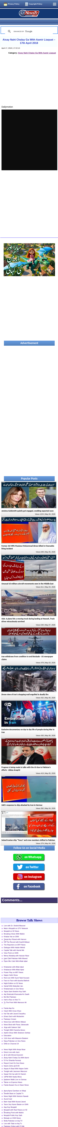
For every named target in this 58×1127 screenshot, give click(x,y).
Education (7, 1030)
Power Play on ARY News (13, 967)
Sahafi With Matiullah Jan (13, 981)
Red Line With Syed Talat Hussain (16, 972)
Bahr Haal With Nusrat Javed (15, 1096)
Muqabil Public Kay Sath (13, 1110)
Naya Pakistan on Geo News (14, 1036)
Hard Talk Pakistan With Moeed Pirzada (15, 953)
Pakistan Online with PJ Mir (14, 1121)
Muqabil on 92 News (11, 926)
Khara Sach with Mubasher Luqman (14, 1011)
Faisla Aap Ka (9, 1003)
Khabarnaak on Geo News (14, 983)
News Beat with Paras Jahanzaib (16, 1019)
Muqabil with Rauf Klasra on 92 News (15, 1105)
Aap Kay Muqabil (10, 1102)
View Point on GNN (11, 948)
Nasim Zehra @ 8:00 (11, 1060)
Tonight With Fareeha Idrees (14, 1025)
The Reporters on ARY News (14, 939)
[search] (28, 26)
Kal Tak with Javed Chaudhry (15, 1008)
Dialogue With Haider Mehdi (14, 942)
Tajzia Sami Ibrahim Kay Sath (15, 986)
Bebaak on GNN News (12, 1113)
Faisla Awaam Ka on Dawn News (16, 1080)
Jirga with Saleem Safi (12, 1022)
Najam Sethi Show (11, 970)
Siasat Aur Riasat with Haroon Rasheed (15, 934)
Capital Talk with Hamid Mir (14, 945)
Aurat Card (8, 1094)
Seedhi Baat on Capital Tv (13, 1088)
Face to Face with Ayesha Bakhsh (16, 975)
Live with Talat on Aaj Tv (13, 1118)
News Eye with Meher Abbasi (15, 1016)
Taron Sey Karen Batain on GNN (16, 1099)
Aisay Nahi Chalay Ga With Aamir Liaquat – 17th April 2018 (29, 36)
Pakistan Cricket (10, 1014)
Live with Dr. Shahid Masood (14, 920)
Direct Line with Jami (11, 1047)
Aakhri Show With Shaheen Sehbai (17, 1027)
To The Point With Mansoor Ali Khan (15, 997)
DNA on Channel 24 (11, 1038)
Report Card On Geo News (14, 1058)
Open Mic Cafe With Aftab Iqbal (15, 956)
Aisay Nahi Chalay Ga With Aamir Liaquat (37, 47)
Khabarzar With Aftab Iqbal (14, 964)
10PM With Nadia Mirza (13, 1071)
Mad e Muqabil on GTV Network (16, 923)
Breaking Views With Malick (14, 928)
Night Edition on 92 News (13, 978)
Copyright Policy (35, 4)
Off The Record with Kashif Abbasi (17, 937)
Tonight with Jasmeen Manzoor (15, 1066)
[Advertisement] (29, 78)
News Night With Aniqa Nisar (14, 1044)
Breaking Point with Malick (14, 1107)
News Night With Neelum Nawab (16, 1091)
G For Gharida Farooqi (12, 1055)
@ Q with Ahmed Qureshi (13, 1050)
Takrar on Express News (13, 1077)
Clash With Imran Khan (12, 1006)
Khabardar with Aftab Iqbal (14, 962)
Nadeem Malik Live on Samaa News (15, 1074)
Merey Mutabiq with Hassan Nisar (16, 950)
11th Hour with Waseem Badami (16, 1033)
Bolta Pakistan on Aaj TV (13, 1115)
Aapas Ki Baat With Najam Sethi (16, 1063)
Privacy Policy (13, 4)
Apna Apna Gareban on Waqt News (15, 1086)
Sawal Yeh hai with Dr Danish (15, 1069)
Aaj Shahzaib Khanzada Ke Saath (16, 989)
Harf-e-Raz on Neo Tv (12, 994)
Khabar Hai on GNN (11, 931)
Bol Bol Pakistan (10, 992)
